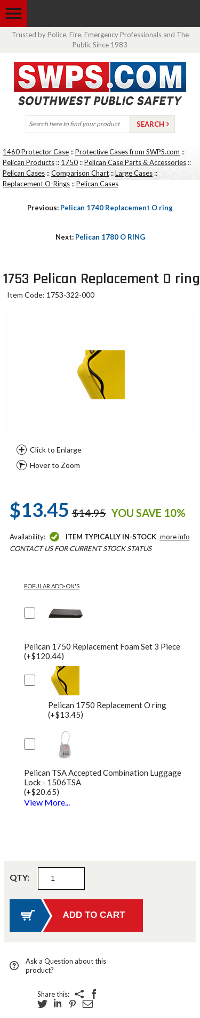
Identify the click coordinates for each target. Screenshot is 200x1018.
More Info (175, 536)
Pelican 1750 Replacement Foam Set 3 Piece (102, 651)
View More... (47, 802)
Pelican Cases (24, 173)
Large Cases (134, 173)
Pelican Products (28, 162)
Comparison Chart (80, 173)
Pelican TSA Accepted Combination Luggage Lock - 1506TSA (110, 782)
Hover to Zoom (55, 465)
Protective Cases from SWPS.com (127, 151)
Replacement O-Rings (36, 183)
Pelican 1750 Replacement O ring (107, 709)
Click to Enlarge (56, 449)
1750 (69, 162)
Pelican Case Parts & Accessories (135, 162)
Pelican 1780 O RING (100, 237)
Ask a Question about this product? (66, 965)
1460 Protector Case (36, 151)
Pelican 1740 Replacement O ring (100, 207)
